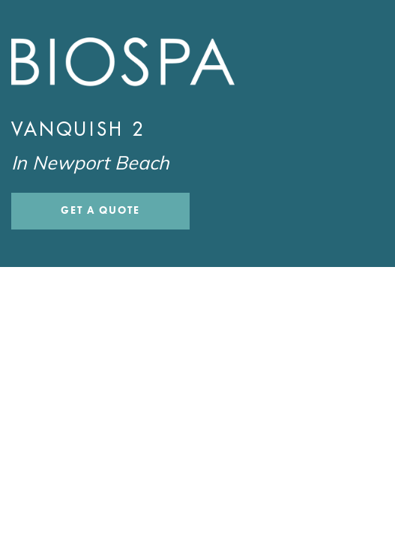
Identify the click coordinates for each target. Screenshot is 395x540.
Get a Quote (100, 210)
